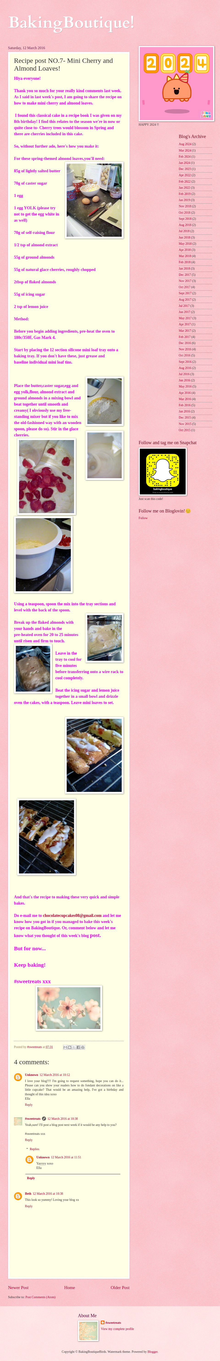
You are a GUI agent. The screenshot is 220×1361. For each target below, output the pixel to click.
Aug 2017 (185, 299)
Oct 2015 (184, 430)
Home (69, 1287)
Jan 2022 (184, 187)
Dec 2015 (185, 417)
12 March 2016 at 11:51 (66, 1157)
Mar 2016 (185, 399)
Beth (28, 1193)
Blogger (153, 1351)
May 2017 (185, 318)
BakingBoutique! (71, 22)
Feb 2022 (185, 181)
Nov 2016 (185, 349)
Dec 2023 (185, 169)
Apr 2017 (185, 324)
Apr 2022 (185, 175)
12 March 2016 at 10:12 (55, 1075)
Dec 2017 (185, 274)
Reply (29, 1104)
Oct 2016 (184, 355)
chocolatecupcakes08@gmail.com (72, 915)
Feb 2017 (185, 337)
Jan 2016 (184, 411)
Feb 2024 (185, 156)
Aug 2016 (185, 368)
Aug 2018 (185, 225)
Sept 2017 (185, 293)
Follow (143, 518)
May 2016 (185, 386)
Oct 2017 (184, 287)
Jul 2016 (184, 374)
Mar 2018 (185, 256)
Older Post (120, 1287)
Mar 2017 (185, 330)
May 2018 (185, 243)
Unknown (31, 1075)
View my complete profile (117, 1329)
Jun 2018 (184, 237)
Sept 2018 (185, 218)
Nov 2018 (185, 206)
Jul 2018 (184, 231)
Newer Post (18, 1287)
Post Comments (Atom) (40, 1297)
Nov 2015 (185, 424)
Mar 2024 (185, 150)
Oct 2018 (184, 212)
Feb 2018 (185, 262)
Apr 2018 (185, 250)
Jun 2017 (184, 312)
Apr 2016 (185, 393)
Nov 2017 (185, 281)
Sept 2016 (185, 361)
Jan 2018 (184, 268)
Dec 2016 (185, 343)
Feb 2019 (185, 194)
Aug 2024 (185, 144)
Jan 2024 (184, 162)
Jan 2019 (184, 200)
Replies (34, 1149)
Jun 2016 (184, 380)
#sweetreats (33, 1118)
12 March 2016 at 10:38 (62, 1118)
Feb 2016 (185, 405)
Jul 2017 (184, 306)
